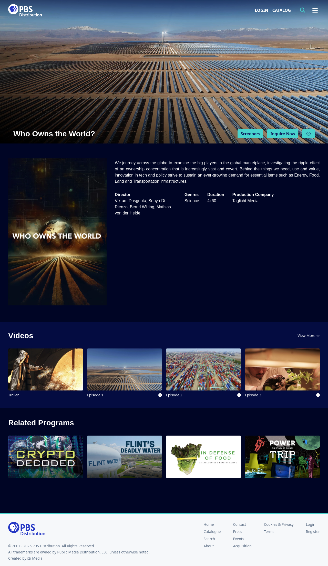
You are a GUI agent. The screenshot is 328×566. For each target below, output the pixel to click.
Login (261, 10)
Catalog (281, 10)
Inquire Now (282, 134)
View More (309, 335)
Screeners (250, 134)
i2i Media (35, 558)
